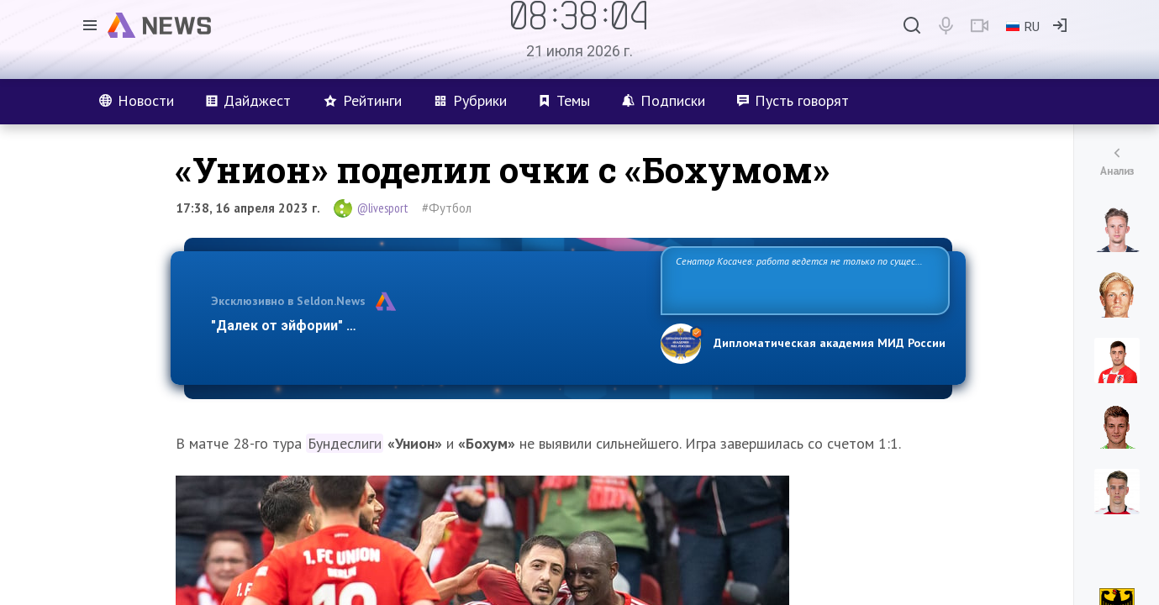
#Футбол (447, 208)
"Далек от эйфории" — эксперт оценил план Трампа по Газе (407, 326)
